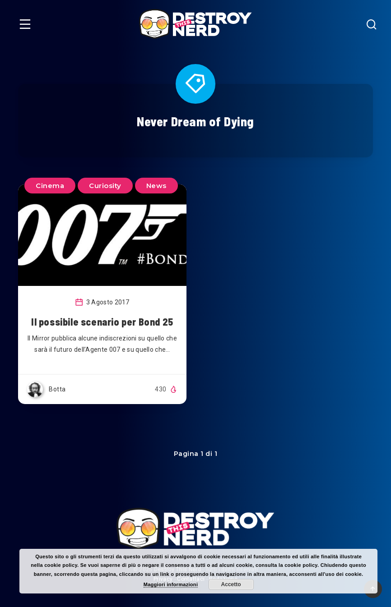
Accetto (231, 584)
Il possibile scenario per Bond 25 (102, 321)
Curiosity (105, 185)
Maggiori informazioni (171, 584)
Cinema (50, 185)
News (156, 185)
